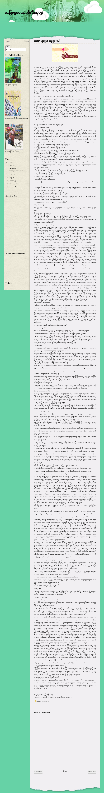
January (12, 187)
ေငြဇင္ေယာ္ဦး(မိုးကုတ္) (24, 12)
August (12, 168)
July (11, 178)
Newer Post (38, 772)
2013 (9, 162)
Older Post (92, 772)
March (12, 181)
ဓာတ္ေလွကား (13, 174)
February (12, 184)
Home (65, 771)
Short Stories (45, 701)
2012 (9, 165)
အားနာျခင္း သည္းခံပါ (47, 40)
